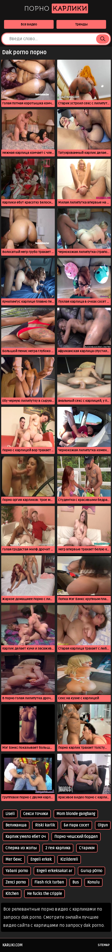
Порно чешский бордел (76, 836)
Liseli (10, 813)
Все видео (29, 24)
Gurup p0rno (91, 871)
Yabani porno (16, 871)
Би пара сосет (76, 825)
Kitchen (12, 893)
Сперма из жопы (21, 848)
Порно (56, 8)
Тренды (81, 24)
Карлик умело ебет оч (25, 836)
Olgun (103, 825)
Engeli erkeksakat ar (54, 871)
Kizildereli (69, 859)
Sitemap (104, 945)
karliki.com (12, 945)
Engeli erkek (41, 859)
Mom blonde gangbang (75, 813)
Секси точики (35, 813)
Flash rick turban (49, 882)
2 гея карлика (57, 848)
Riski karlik (45, 825)
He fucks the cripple (44, 893)
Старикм (87, 848)
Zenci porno (15, 882)
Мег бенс (13, 859)
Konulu (93, 882)
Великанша (16, 825)
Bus (75, 882)
